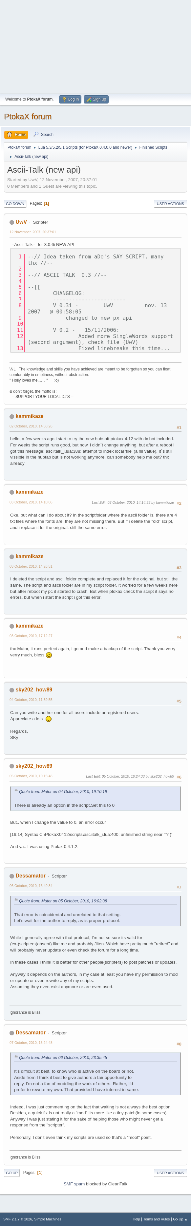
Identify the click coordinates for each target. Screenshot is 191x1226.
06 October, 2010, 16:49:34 (31, 886)
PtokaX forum (28, 116)
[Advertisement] (95, 46)
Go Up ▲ (180, 1219)
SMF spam (74, 1183)
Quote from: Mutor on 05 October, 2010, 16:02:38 (63, 901)
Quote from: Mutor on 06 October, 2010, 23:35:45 (63, 1057)
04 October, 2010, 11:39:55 (31, 700)
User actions (170, 204)
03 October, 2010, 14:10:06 (31, 502)
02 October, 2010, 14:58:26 (31, 426)
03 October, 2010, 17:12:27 (31, 636)
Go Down (15, 204)
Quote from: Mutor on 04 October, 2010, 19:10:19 (63, 791)
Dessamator (30, 875)
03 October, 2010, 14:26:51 (31, 566)
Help (136, 1219)
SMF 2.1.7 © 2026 (17, 1219)
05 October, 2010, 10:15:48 (31, 776)
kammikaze (29, 416)
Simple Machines (47, 1219)
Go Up (12, 1173)
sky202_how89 (33, 689)
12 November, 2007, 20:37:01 (33, 232)
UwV (21, 222)
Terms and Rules (156, 1219)
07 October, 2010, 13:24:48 (31, 1043)
